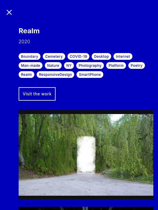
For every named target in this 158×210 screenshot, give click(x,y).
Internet (123, 56)
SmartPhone (90, 74)
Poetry (137, 65)
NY (69, 65)
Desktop (101, 56)
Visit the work (37, 93)
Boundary (29, 56)
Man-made (30, 65)
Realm (26, 74)
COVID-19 (78, 56)
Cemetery (54, 56)
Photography (90, 65)
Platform (116, 65)
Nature (53, 65)
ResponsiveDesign (55, 74)
